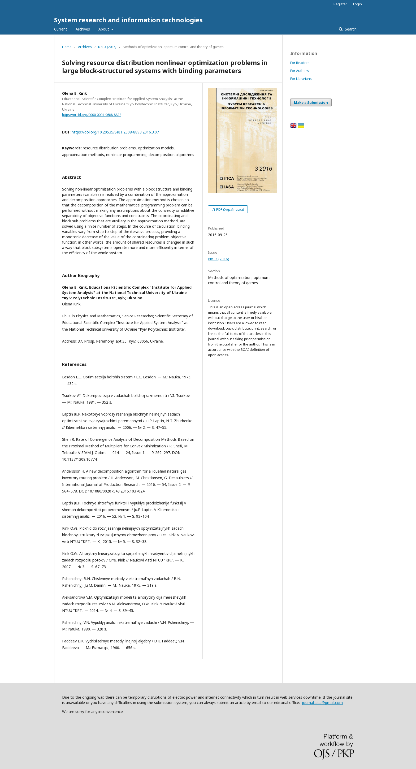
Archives (83, 29)
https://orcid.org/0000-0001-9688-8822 (91, 115)
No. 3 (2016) (107, 46)
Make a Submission (311, 102)
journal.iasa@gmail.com (322, 702)
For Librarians (301, 78)
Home (67, 46)
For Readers (300, 62)
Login (357, 4)
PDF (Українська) (229, 209)
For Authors (299, 70)
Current (60, 29)
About (104, 29)
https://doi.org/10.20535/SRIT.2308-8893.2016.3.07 (115, 132)
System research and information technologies (128, 19)
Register (340, 4)
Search (350, 29)
